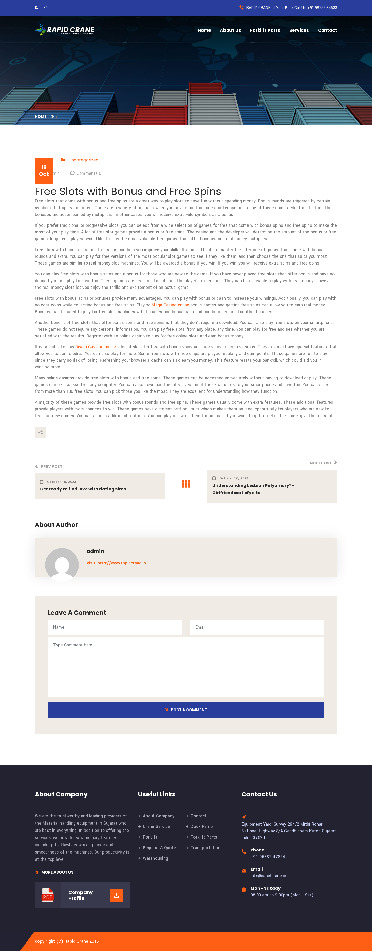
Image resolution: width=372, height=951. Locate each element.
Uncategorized (83, 160)
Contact (327, 30)
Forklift (150, 837)
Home (204, 30)
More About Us (54, 872)
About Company (158, 816)
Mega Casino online (170, 305)
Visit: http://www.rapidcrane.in (116, 563)
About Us (230, 30)
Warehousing (155, 858)
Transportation (205, 848)
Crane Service (156, 826)
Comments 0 (85, 173)
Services (299, 30)
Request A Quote (159, 848)
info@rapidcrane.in (268, 876)
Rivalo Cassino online (95, 347)
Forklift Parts (265, 30)
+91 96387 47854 (268, 857)
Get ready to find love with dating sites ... (85, 489)
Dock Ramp (202, 826)
